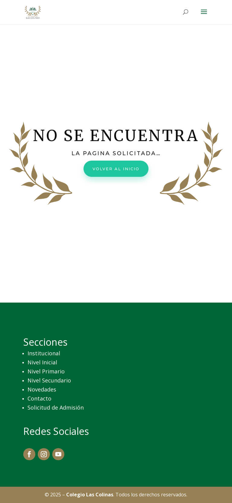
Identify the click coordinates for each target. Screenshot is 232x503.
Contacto (39, 398)
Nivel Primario (46, 371)
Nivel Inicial (42, 362)
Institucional (43, 353)
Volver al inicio (116, 168)
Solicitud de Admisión (55, 407)
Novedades (41, 389)
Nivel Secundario (49, 380)
